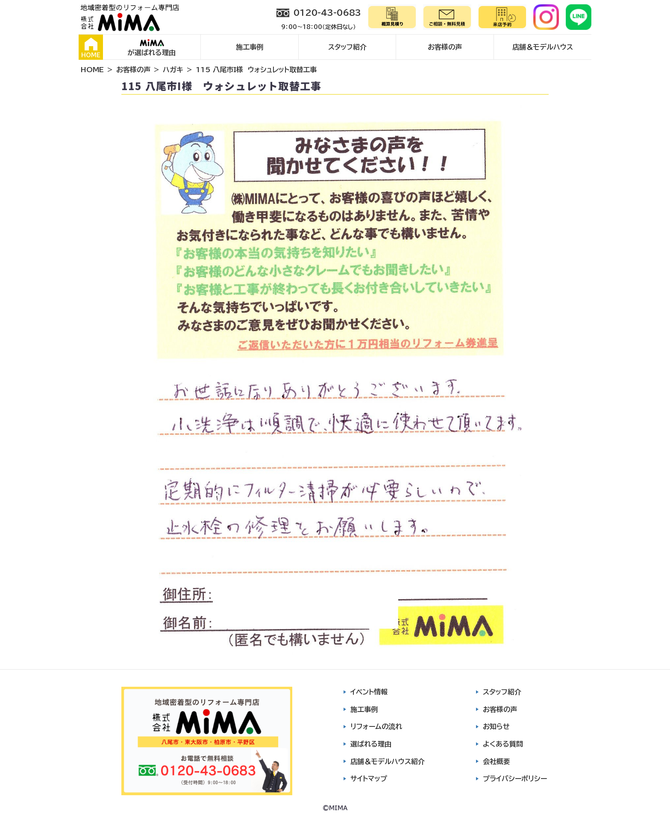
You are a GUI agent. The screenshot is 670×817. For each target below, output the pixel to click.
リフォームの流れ (376, 726)
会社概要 (496, 761)
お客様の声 (445, 47)
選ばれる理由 (370, 744)
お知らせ (496, 726)
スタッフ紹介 (347, 47)
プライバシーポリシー (515, 778)
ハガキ (173, 69)
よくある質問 (503, 744)
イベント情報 (369, 691)
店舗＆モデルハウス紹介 (387, 761)
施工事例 (249, 47)
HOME (90, 48)
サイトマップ (368, 778)
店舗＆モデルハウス (542, 47)
